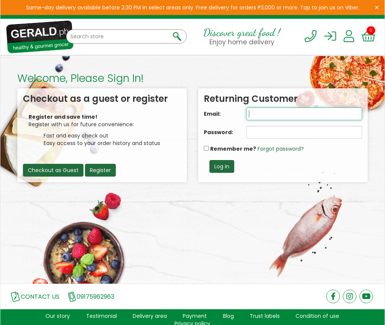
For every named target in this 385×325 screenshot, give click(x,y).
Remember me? (233, 149)
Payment (195, 316)
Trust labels (265, 316)
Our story (57, 316)
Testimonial (101, 316)
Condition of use (317, 316)
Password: (218, 132)
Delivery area (150, 316)
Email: (212, 114)
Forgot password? (281, 149)
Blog (228, 316)
